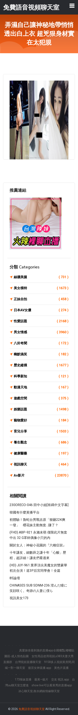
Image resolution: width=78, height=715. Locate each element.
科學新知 (41, 376)
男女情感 (41, 332)
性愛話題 (41, 321)
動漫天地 (41, 387)
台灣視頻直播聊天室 (28, 662)
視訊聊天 (41, 464)
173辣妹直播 (23, 679)
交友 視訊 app (60, 679)
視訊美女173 (19, 598)
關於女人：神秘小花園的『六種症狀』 (38, 545)
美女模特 (41, 288)
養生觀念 (41, 442)
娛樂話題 (41, 409)
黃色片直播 (61, 667)
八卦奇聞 (41, 343)
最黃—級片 (41, 679)
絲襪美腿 (41, 277)
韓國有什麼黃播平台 (25, 512)
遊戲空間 (41, 398)
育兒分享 (41, 431)
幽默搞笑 (41, 354)
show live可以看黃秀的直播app (52, 685)
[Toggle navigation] (72, 6)
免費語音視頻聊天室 (32, 709)
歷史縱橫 (41, 365)
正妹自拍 (41, 299)
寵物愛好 (41, 420)
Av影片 (41, 475)
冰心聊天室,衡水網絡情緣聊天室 (39, 691)
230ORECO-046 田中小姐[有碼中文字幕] (39, 505)
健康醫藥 (41, 453)
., (16, 673)
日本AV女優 (41, 310)
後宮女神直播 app (39, 667)
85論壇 (15, 578)
